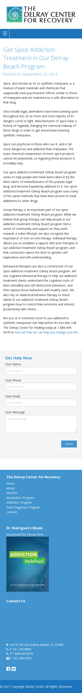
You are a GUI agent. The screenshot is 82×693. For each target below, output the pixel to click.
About (10, 488)
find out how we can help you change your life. (47, 332)
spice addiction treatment (29, 341)
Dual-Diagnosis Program (23, 507)
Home (10, 483)
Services (12, 493)
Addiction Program (19, 502)
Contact (11, 512)
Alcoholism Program (20, 498)
